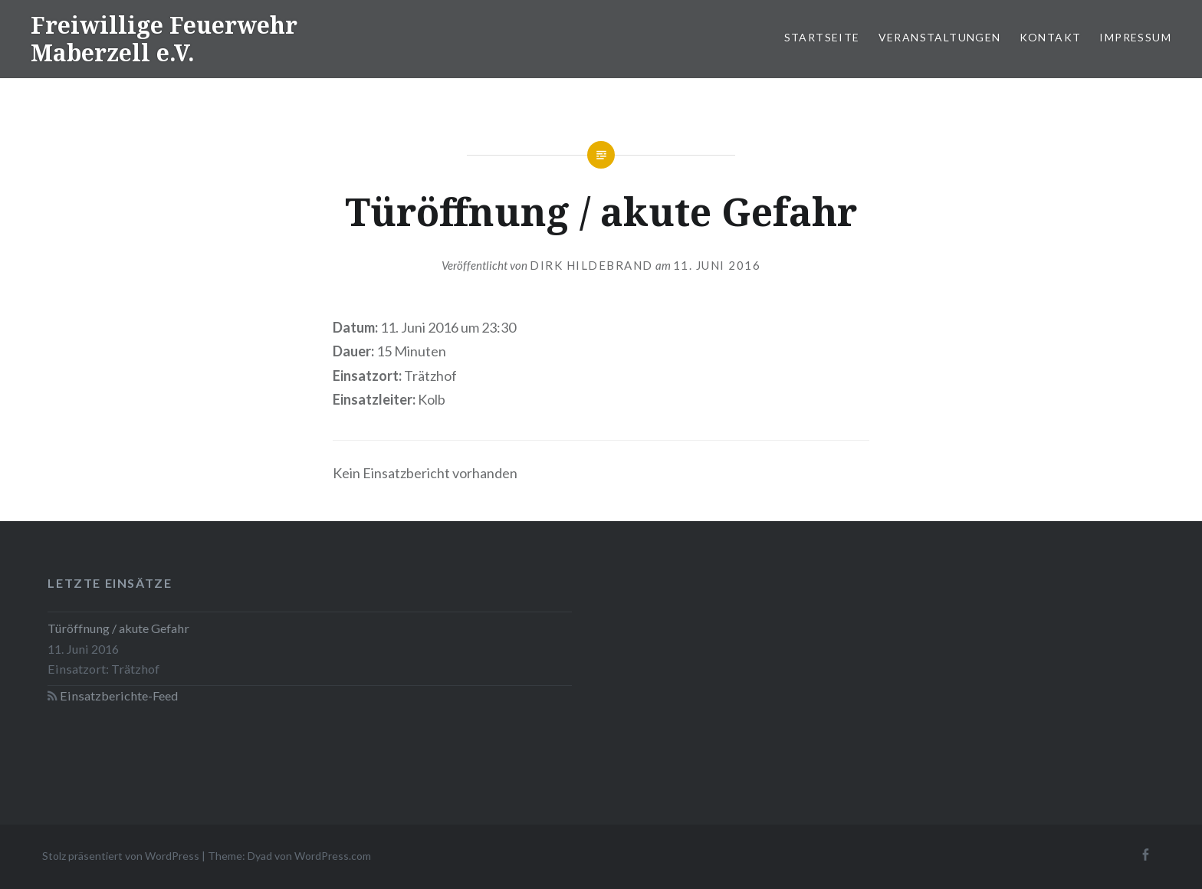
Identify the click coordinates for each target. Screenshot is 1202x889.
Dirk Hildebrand (591, 265)
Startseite (822, 37)
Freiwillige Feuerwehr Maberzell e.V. (164, 38)
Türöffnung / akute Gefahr (118, 628)
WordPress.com (332, 855)
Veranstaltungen (940, 37)
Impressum (1135, 37)
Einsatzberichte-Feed (119, 695)
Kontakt (1051, 37)
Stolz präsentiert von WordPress (120, 855)
